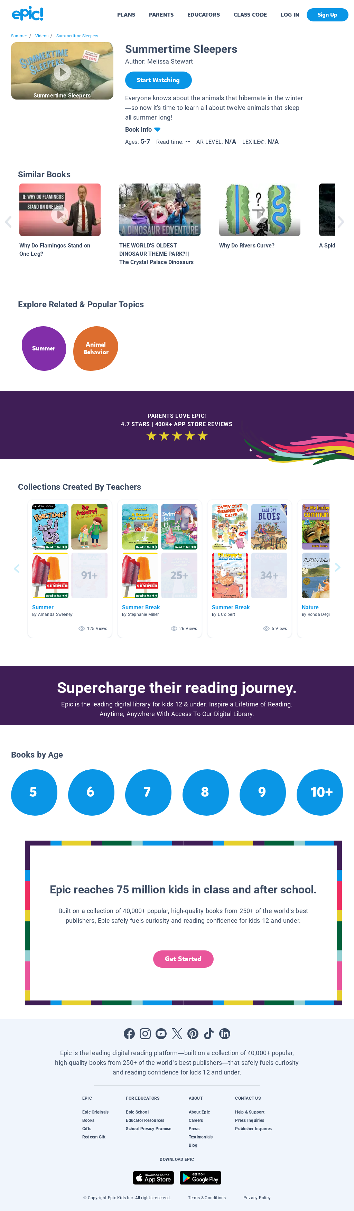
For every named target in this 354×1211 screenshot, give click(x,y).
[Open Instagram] (145, 1033)
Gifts (86, 1128)
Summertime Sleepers (77, 36)
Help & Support (249, 1112)
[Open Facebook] (129, 1033)
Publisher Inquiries (253, 1128)
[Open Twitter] (177, 1033)
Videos (41, 36)
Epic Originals (95, 1112)
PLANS (126, 14)
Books (88, 1120)
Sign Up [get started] (327, 14)
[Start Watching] (158, 80)
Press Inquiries (249, 1120)
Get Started (183, 959)
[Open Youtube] (161, 1033)
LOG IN (290, 14)
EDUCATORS (203, 14)
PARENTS (161, 14)
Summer (19, 36)
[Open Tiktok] (208, 1033)
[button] (70, 568)
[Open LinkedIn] (224, 1033)
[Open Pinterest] (192, 1033)
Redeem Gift (94, 1137)
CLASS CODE (250, 14)
